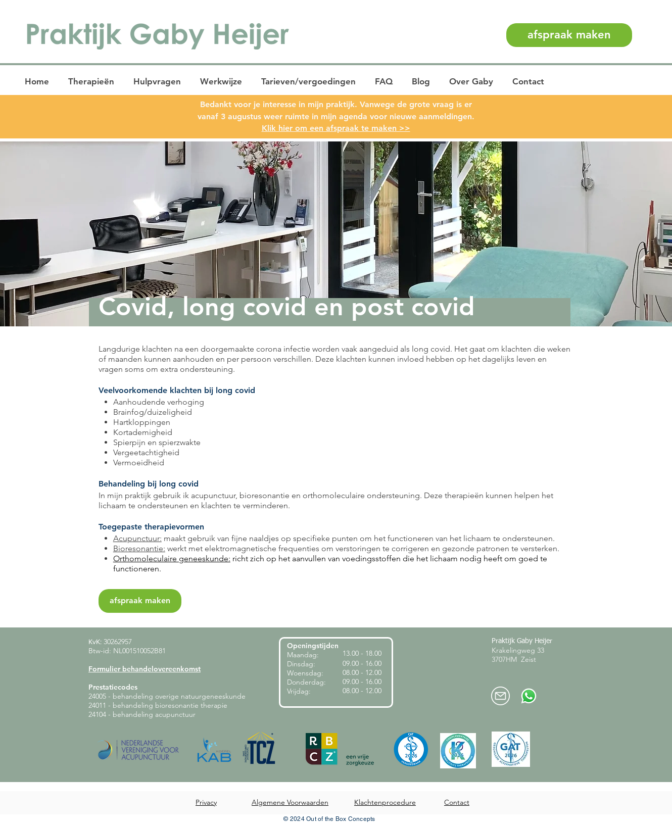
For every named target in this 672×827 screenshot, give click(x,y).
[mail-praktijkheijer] (500, 696)
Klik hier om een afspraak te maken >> (336, 128)
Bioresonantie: (139, 548)
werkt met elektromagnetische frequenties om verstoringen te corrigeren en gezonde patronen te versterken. (362, 548)
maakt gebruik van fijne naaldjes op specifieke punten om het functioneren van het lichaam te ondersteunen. (358, 538)
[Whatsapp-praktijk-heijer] (528, 696)
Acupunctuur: (137, 538)
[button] (92, 81)
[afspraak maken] (569, 35)
